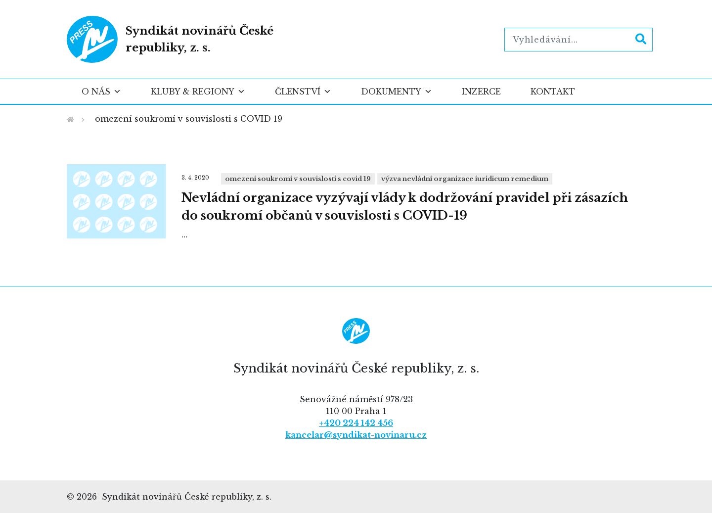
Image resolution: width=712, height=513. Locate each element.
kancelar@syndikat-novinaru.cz (356, 435)
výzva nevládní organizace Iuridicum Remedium (464, 179)
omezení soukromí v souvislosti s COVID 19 (298, 179)
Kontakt (553, 91)
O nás (101, 91)
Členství (303, 91)
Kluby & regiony (198, 91)
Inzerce (481, 91)
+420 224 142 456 (356, 423)
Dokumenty (396, 91)
